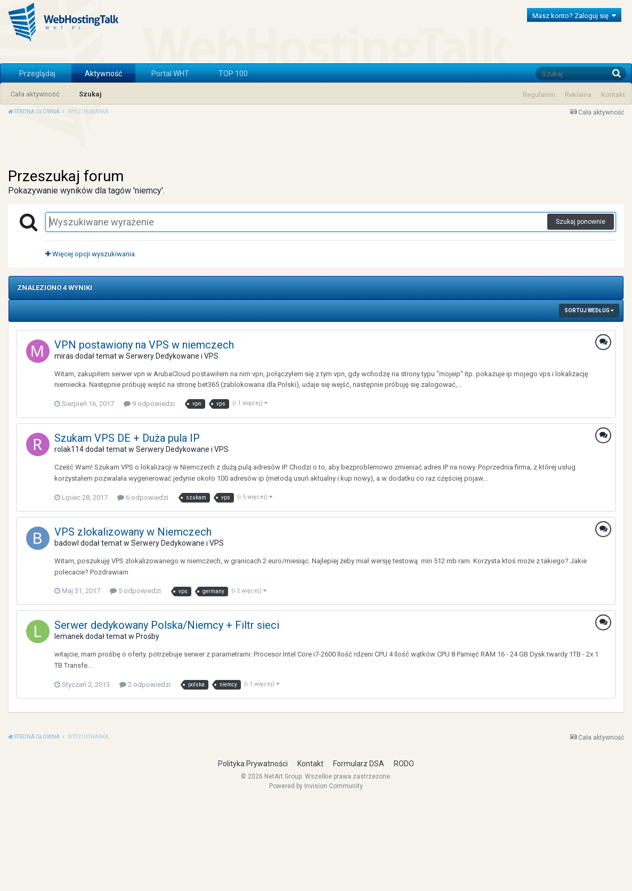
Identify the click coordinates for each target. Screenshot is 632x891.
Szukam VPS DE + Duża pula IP (127, 527)
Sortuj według (589, 400)
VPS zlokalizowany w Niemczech (133, 621)
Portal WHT (170, 73)
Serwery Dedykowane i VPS (172, 445)
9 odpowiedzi (149, 493)
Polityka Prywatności (253, 853)
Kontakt (613, 95)
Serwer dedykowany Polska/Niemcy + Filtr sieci (166, 714)
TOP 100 (233, 73)
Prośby (147, 726)
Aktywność (103, 73)
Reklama (578, 95)
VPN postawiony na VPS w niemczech (144, 434)
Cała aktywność (35, 94)
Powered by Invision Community (316, 875)
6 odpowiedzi (142, 587)
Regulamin (539, 95)
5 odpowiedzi (135, 680)
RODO (404, 853)
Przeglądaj (37, 73)
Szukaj (90, 94)
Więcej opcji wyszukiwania (90, 343)
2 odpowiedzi (145, 774)
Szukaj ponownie (580, 311)
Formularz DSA (358, 853)
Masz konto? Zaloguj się (574, 16)
